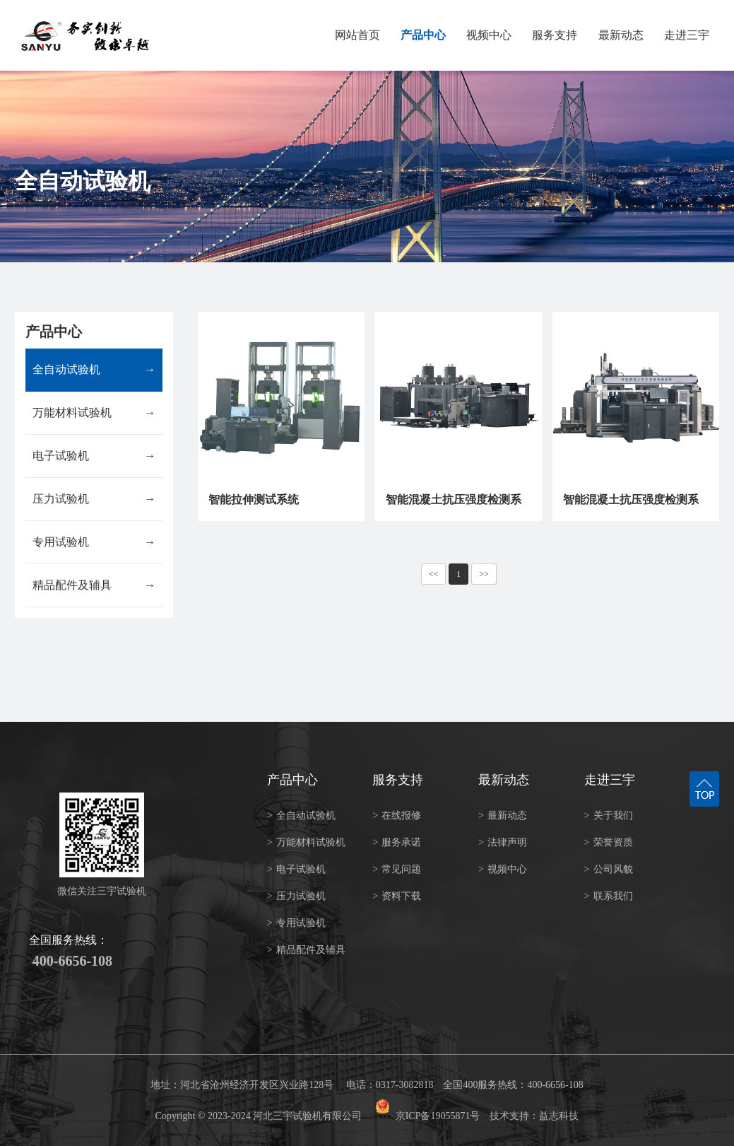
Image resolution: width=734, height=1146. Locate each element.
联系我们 (608, 896)
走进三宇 (686, 35)
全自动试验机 (93, 370)
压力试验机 (93, 499)
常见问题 (396, 869)
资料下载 (396, 896)
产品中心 (423, 35)
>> (484, 574)
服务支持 (554, 35)
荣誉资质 (608, 842)
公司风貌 (608, 869)
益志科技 (559, 1116)
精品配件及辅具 (93, 585)
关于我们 (608, 815)
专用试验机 (93, 542)
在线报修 (396, 815)
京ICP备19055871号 (438, 1116)
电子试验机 (93, 456)
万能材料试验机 (93, 413)
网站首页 (357, 35)
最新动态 (621, 35)
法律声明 (502, 842)
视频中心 (488, 35)
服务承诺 (396, 842)
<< (434, 574)
